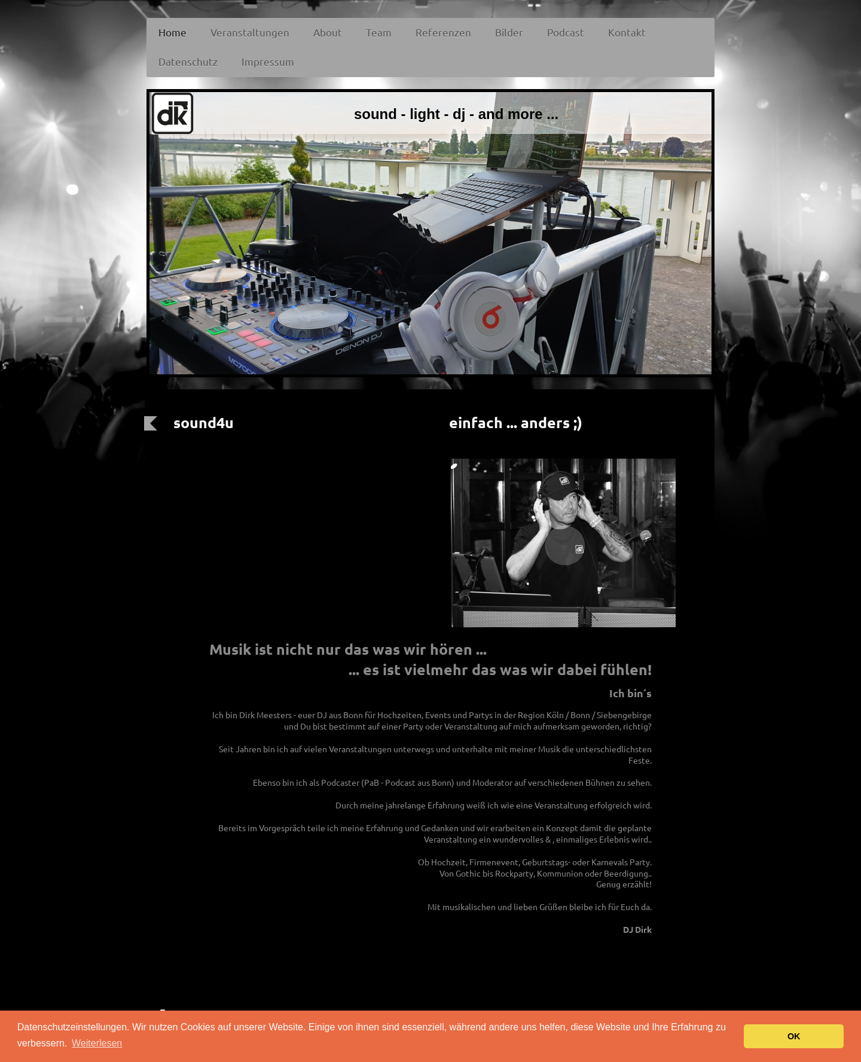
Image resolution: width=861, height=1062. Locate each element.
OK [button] (794, 1036)
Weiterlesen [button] (97, 1043)
